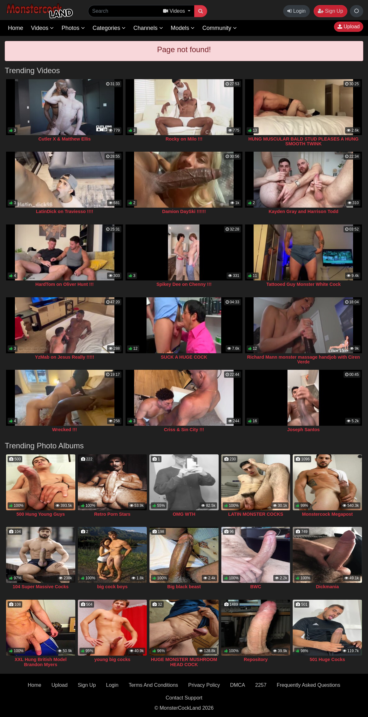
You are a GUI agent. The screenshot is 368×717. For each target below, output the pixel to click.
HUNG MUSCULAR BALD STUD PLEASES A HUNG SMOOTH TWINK (304, 141)
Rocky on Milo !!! (184, 138)
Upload (348, 26)
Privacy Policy (204, 685)
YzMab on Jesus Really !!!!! (64, 357)
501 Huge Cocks (327, 659)
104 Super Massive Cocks (41, 586)
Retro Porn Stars (112, 514)
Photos (73, 28)
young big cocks (112, 659)
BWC (255, 586)
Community (219, 28)
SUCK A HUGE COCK (184, 357)
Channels (148, 28)
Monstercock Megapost (327, 514)
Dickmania (327, 586)
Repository (256, 659)
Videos (42, 28)
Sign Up (330, 11)
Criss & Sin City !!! (184, 429)
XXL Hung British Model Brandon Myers (41, 662)
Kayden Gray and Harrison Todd (303, 211)
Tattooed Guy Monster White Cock (303, 284)
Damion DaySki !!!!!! (184, 211)
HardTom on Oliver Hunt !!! (64, 284)
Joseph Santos (303, 429)
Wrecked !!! (64, 429)
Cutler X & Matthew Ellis (64, 138)
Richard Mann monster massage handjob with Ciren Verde (303, 360)
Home (15, 28)
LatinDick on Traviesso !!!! (64, 211)
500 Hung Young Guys (41, 514)
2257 (261, 685)
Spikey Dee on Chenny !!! (184, 284)
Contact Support (184, 697)
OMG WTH (184, 514)
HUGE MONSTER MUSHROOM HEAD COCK (184, 662)
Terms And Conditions (153, 685)
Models (182, 28)
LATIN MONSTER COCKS (255, 514)
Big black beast (184, 586)
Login (296, 11)
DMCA (237, 685)
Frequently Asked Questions (308, 685)
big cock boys (112, 586)
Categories (109, 28)
